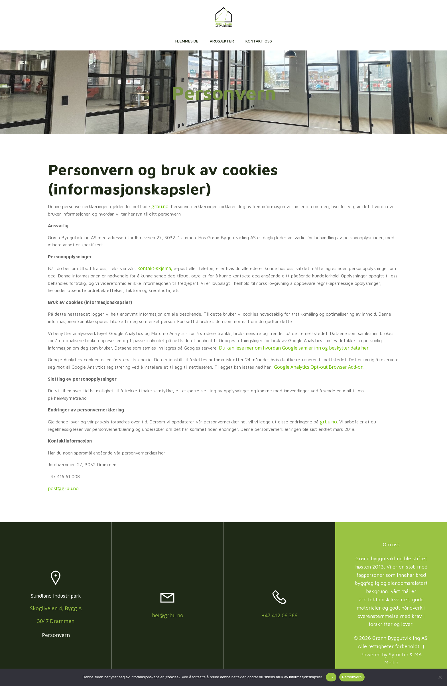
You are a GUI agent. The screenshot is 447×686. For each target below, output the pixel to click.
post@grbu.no (63, 489)
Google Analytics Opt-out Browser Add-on (318, 368)
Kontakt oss (258, 41)
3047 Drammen (55, 622)
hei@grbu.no (167, 616)
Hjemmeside (186, 41)
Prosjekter (222, 41)
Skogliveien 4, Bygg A (56, 609)
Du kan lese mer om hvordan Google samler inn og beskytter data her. (294, 349)
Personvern (56, 635)
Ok (331, 677)
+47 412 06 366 (279, 616)
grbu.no (159, 207)
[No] (440, 677)
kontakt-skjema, (154, 269)
